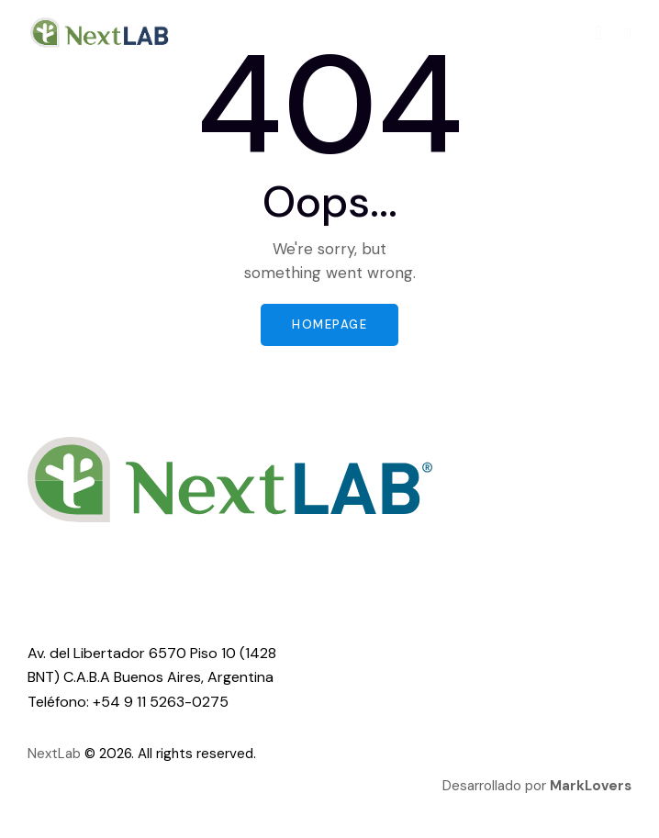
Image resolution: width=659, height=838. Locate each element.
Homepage (329, 324)
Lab (69, 753)
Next (43, 753)
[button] (628, 32)
